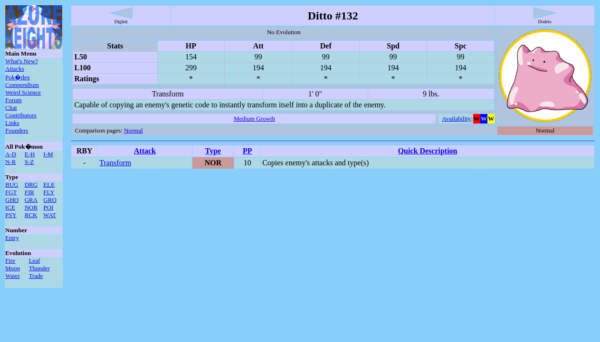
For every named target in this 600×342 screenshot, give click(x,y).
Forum (13, 100)
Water (12, 275)
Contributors (21, 115)
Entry (12, 237)
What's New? (21, 61)
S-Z (29, 161)
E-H (30, 154)
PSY (11, 214)
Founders (16, 130)
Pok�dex (17, 77)
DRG (31, 184)
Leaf (34, 260)
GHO (12, 199)
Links (12, 122)
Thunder (39, 268)
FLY (48, 192)
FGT (11, 192)
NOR (31, 207)
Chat (11, 107)
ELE (49, 184)
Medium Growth (254, 118)
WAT (49, 214)
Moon (12, 268)
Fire (10, 260)
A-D (10, 154)
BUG (11, 184)
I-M (48, 154)
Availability (456, 118)
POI (48, 207)
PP (247, 151)
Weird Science (23, 92)
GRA (31, 199)
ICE (10, 207)
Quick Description (427, 151)
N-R (10, 161)
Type (213, 151)
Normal (133, 130)
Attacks (14, 68)
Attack (145, 151)
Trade (36, 275)
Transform (115, 163)
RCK (31, 214)
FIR (29, 192)
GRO (49, 199)
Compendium (22, 84)
